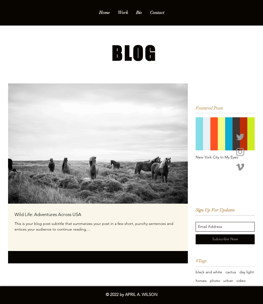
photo (215, 280)
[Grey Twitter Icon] (240, 137)
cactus (230, 272)
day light (246, 272)
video (241, 280)
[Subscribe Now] (225, 239)
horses (201, 280)
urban (228, 280)
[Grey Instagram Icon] (240, 152)
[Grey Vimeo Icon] (240, 167)
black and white (209, 272)
